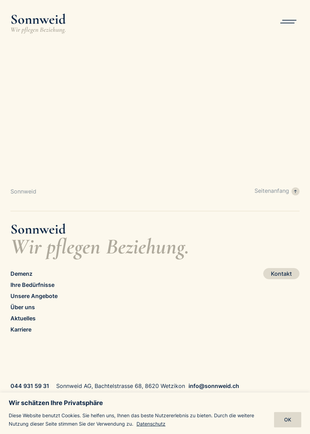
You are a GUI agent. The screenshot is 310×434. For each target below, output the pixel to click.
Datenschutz (150, 424)
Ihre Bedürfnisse (32, 284)
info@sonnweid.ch (214, 385)
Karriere (20, 329)
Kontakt (281, 273)
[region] (155, 413)
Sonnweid (23, 191)
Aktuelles (23, 318)
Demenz (21, 273)
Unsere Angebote (34, 295)
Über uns (22, 307)
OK (287, 419)
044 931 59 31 (29, 385)
